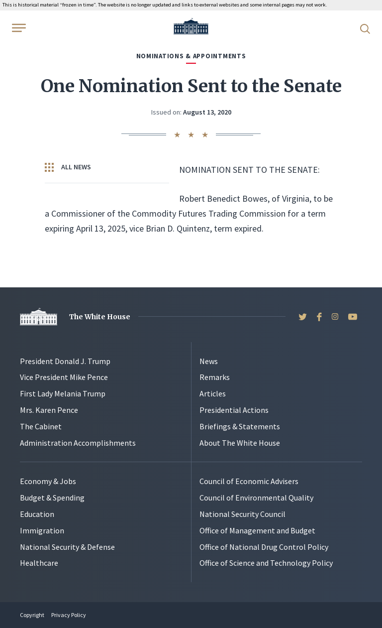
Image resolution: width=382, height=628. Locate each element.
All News (68, 167)
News (208, 361)
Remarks (214, 377)
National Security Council (242, 514)
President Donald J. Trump (65, 361)
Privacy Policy (68, 615)
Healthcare (39, 563)
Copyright (32, 615)
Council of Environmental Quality (256, 497)
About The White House (239, 443)
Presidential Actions (234, 410)
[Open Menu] (18, 28)
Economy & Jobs (48, 481)
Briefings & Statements (239, 426)
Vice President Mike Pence (64, 377)
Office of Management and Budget (257, 530)
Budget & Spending (52, 497)
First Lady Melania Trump (62, 393)
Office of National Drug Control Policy (263, 547)
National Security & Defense (67, 547)
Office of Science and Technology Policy (266, 563)
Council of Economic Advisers (248, 481)
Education (37, 514)
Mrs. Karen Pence (49, 410)
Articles (212, 393)
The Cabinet (41, 426)
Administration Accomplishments (78, 443)
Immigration (42, 530)
